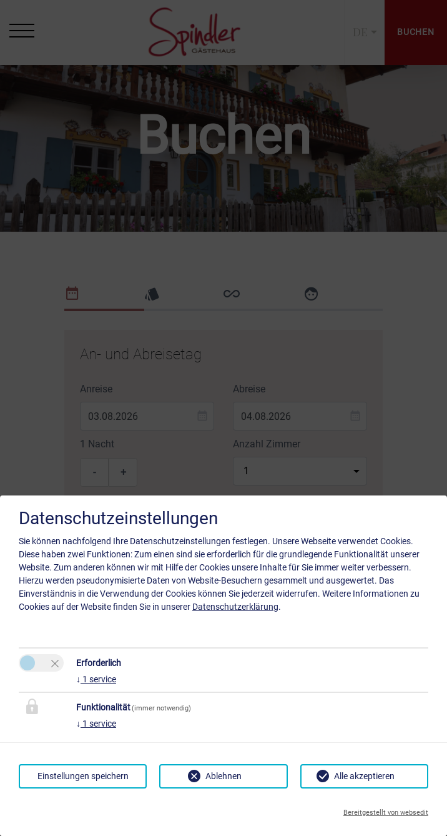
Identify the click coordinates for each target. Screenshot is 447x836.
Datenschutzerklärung (235, 607)
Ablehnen (223, 776)
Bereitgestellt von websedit (385, 813)
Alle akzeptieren (364, 776)
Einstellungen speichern (83, 776)
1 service (96, 679)
